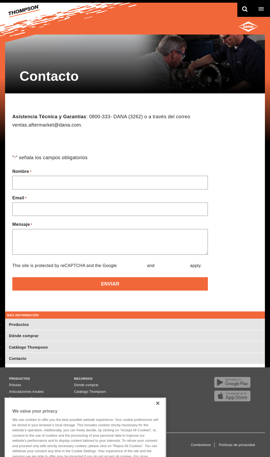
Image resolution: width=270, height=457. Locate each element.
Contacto (17, 358)
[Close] (158, 409)
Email (19, 198)
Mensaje (22, 225)
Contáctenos (201, 445)
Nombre (21, 172)
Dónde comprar (24, 336)
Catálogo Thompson (28, 347)
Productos (19, 324)
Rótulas (15, 385)
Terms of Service (172, 265)
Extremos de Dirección (27, 398)
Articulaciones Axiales (26, 392)
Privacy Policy (132, 265)
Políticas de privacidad (237, 445)
